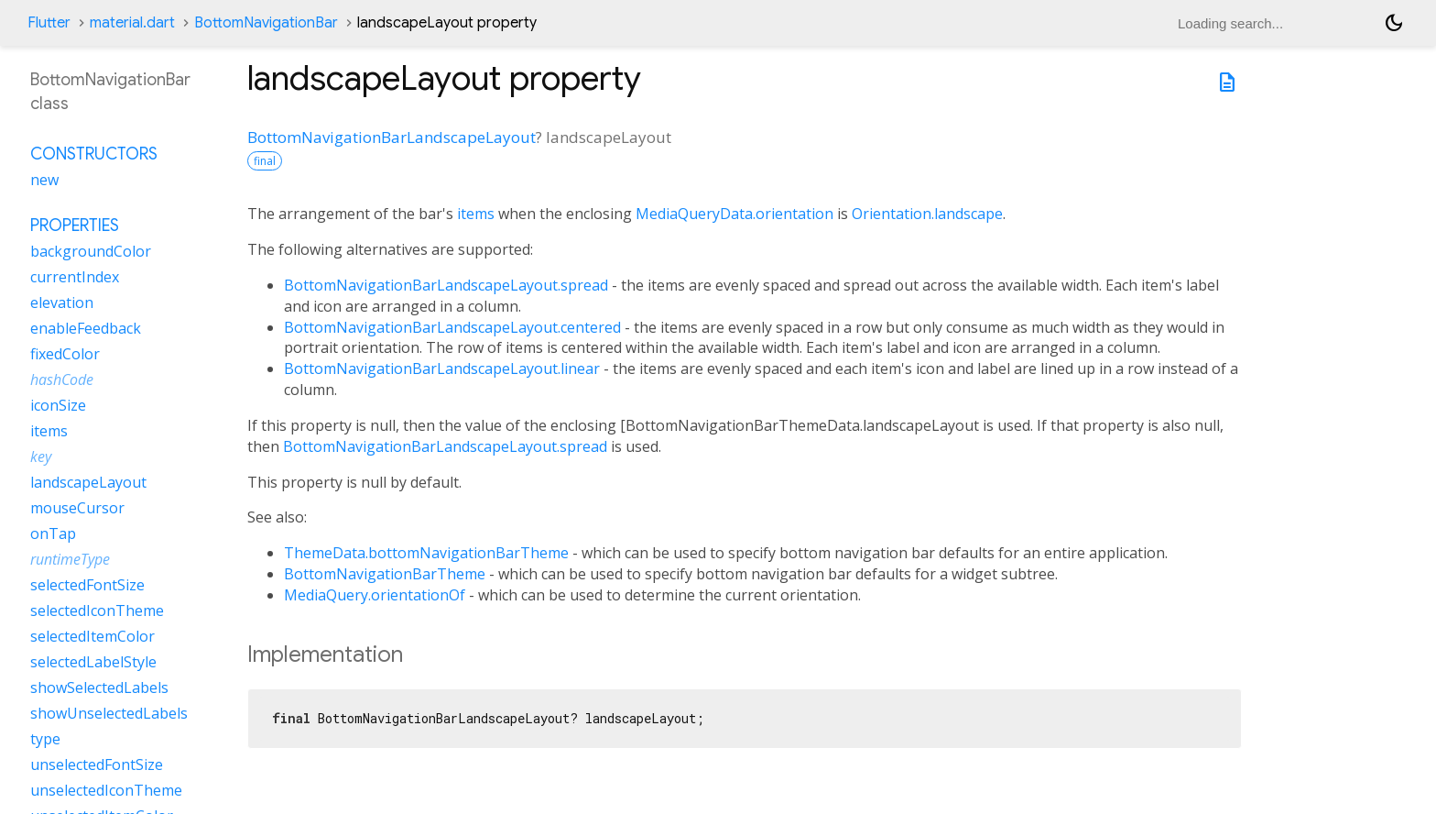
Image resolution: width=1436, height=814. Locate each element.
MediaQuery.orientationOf (374, 595)
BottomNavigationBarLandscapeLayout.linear (442, 368)
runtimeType (70, 559)
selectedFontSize (87, 585)
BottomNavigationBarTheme (384, 574)
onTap (53, 533)
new (44, 180)
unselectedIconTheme (106, 790)
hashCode (61, 379)
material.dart (132, 23)
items (476, 214)
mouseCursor (77, 508)
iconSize (58, 405)
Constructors (94, 154)
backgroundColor (90, 251)
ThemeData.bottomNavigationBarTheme (426, 553)
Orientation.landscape (927, 214)
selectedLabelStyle (93, 662)
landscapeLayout (88, 482)
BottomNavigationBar (266, 23)
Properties (74, 225)
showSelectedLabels (99, 687)
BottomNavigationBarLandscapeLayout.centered (452, 327)
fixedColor (65, 354)
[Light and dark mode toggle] (1394, 23)
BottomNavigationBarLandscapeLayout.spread (446, 285)
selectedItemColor (92, 636)
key (40, 456)
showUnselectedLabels (109, 713)
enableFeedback (85, 328)
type (45, 739)
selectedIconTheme (97, 610)
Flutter (49, 23)
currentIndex (74, 277)
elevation (61, 302)
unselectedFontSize (96, 764)
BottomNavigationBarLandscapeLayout (391, 137)
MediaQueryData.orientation (734, 214)
